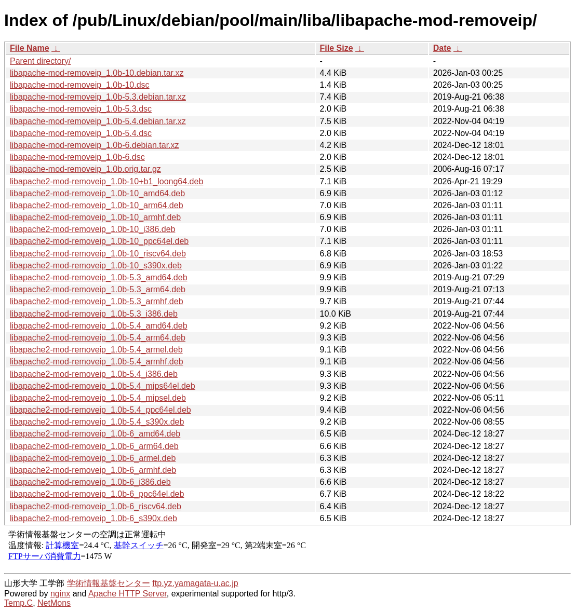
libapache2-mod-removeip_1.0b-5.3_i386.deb (94, 313)
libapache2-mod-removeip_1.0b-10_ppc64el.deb (99, 241)
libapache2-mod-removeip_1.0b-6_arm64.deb (94, 446)
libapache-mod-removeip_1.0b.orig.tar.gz (85, 169)
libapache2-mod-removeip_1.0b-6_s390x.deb (93, 518)
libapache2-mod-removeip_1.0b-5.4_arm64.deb (97, 337)
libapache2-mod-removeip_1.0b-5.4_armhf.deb (96, 361)
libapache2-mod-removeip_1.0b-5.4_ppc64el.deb (100, 409)
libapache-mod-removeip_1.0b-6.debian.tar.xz (94, 145)
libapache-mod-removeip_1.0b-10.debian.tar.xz (96, 73)
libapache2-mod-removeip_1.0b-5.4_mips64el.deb (102, 386)
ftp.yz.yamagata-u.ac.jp (195, 583)
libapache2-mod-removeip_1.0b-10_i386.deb (92, 229)
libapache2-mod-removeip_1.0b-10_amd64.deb (97, 193)
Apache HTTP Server (127, 593)
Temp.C (18, 603)
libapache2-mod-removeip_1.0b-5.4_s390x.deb (97, 421)
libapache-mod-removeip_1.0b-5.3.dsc (81, 108)
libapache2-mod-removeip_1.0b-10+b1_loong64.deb (106, 181)
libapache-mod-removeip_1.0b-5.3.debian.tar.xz (98, 96)
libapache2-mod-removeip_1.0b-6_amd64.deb (95, 433)
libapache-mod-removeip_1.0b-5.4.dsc (81, 133)
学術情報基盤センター (108, 583)
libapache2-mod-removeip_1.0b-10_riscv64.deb (98, 253)
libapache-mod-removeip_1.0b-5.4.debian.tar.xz (98, 121)
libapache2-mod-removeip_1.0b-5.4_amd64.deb (99, 325)
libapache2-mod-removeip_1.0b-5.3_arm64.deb (97, 289)
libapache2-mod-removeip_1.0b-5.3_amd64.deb (99, 277)
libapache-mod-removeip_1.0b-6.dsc (77, 157)
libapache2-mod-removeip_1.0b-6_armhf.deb (93, 470)
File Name (29, 48)
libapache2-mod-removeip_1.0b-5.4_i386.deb (94, 374)
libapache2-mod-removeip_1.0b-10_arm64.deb (96, 205)
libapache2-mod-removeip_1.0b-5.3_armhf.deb (96, 301)
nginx (60, 593)
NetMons (54, 603)
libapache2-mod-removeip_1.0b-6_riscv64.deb (95, 506)
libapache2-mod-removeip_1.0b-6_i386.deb (90, 482)
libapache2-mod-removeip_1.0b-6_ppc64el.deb (97, 493)
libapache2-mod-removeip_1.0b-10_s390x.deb (96, 265)
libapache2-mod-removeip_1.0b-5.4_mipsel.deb (98, 397)
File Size (336, 48)
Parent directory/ (40, 61)
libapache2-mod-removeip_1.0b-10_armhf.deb (95, 217)
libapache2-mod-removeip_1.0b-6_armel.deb (93, 458)
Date (442, 48)
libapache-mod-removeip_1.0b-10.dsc (80, 84)
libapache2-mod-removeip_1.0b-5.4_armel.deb (96, 349)
